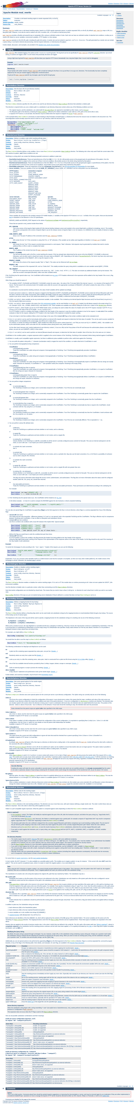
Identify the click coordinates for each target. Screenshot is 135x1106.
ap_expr (55, 275)
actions (26, 941)
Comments (120, 42)
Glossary (125, 3)
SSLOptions (102, 305)
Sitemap (131, 3)
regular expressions (22, 858)
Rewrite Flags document (77, 943)
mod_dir (84, 742)
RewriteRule (119, 28)
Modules (110, 3)
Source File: (7, 24)
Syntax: (8, 91)
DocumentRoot (49, 110)
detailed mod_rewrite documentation (49, 45)
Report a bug (120, 37)
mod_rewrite (9, 30)
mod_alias (62, 784)
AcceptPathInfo (85, 256)
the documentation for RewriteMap (75, 166)
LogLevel (97, 53)
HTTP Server (11, 8)
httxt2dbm (81, 659)
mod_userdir (78, 113)
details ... (77, 948)
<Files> (54, 851)
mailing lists (105, 1096)
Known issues (121, 35)
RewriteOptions (120, 26)
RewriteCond (119, 22)
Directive (20, 85)
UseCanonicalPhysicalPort (71, 220)
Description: (7, 18)
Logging (119, 15)
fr (113, 15)
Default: (8, 92)
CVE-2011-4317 (89, 757)
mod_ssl (97, 240)
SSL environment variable (48, 303)
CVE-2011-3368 (77, 757)
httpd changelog (121, 33)
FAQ (121, 3)
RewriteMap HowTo (47, 674)
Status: (5, 20)
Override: (9, 96)
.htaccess (34, 839)
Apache (5, 8)
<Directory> (84, 701)
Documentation (21, 8)
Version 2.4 (29, 8)
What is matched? (13, 812)
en (110, 15)
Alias (86, 110)
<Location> (45, 851)
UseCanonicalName (52, 220)
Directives (116, 3)
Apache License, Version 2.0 (21, 1102)
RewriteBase (119, 20)
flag (90, 926)
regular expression (27, 808)
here (10, 217)
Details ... (54, 651)
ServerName (73, 262)
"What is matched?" (102, 924)
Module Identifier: (8, 22)
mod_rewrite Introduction (40, 858)
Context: (8, 95)
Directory (28, 819)
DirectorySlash (20, 747)
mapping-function (14, 915)
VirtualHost (17, 814)
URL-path (28, 816)
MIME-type (31, 1001)
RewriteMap (119, 25)
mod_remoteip (52, 236)
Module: (8, 100)
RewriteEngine (120, 23)
